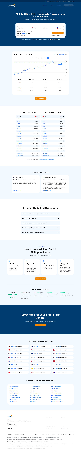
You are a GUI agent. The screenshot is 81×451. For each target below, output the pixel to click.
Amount (18, 25)
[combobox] (34, 28)
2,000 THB (19, 136)
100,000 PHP (45, 148)
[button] (45, 5)
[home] (10, 415)
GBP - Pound (54, 390)
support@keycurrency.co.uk (12, 425)
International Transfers (51, 422)
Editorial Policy (59, 434)
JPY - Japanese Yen (34, 395)
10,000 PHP (45, 141)
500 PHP (44, 131)
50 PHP (44, 126)
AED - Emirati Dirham (14, 386)
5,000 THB (19, 138)
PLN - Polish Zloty (55, 397)
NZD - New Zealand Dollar (35, 397)
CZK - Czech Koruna (55, 388)
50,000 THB (19, 145)
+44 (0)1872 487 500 (11, 424)
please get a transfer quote (54, 39)
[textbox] (34, 28)
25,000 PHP (45, 143)
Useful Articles (58, 1)
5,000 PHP (45, 138)
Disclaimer (65, 434)
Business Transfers (50, 419)
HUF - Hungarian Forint (35, 393)
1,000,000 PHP (46, 155)
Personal (52, 5)
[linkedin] (10, 428)
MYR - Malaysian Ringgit (56, 395)
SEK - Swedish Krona (35, 399)
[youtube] (11, 428)
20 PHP (44, 123)
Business (59, 5)
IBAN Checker (49, 428)
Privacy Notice (38, 434)
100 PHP (44, 128)
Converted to (45, 25)
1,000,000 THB (20, 155)
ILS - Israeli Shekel (13, 395)
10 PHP (44, 121)
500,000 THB (19, 153)
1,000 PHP (45, 133)
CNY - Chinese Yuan (34, 388)
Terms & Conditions (52, 434)
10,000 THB (19, 141)
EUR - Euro (32, 390)
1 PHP (44, 118)
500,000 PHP (45, 153)
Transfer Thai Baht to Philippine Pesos (46, 159)
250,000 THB (19, 150)
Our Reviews (63, 422)
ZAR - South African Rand (56, 401)
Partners (62, 426)
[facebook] (8, 428)
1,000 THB (19, 133)
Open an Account (68, 5)
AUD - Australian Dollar (35, 386)
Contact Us (63, 419)
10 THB (18, 121)
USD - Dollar (33, 401)
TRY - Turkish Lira (13, 401)
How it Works (63, 424)
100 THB (18, 128)
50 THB (18, 126)
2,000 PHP (45, 136)
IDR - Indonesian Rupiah (56, 393)
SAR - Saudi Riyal (13, 399)
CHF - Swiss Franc (13, 388)
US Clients (65, 1)
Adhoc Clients (71, 434)
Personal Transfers (50, 417)
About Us (63, 417)
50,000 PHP (45, 145)
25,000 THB (19, 143)
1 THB (18, 118)
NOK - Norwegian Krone (15, 397)
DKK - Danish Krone (14, 390)
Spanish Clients (71, 1)
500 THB (19, 131)
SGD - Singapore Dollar (56, 399)
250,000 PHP (45, 150)
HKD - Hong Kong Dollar (15, 393)
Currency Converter (40, 10)
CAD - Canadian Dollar (56, 386)
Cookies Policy (44, 434)
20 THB (18, 123)
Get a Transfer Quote (57, 32)
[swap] (40, 28)
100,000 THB (19, 148)
